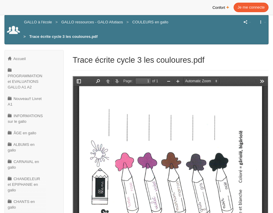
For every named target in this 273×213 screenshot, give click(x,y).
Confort (221, 7)
